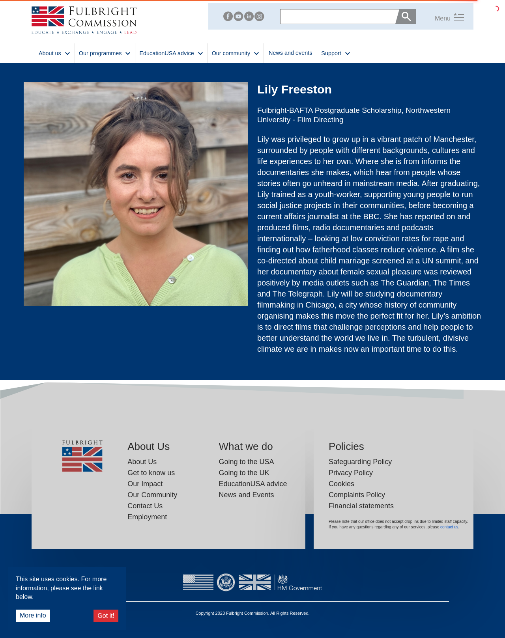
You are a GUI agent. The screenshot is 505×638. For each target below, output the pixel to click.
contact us (449, 527)
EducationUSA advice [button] (171, 52)
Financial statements (361, 506)
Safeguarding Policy (360, 462)
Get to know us (151, 473)
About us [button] (55, 52)
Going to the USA (246, 462)
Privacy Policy (351, 473)
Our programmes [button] (105, 52)
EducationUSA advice (253, 484)
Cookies (341, 484)
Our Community (152, 495)
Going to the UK (244, 473)
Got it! (105, 615)
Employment (147, 517)
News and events (290, 53)
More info (33, 615)
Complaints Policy (357, 495)
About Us (142, 462)
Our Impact (145, 484)
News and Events (246, 495)
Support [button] (335, 52)
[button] (440, 16)
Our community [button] (236, 52)
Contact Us (145, 506)
